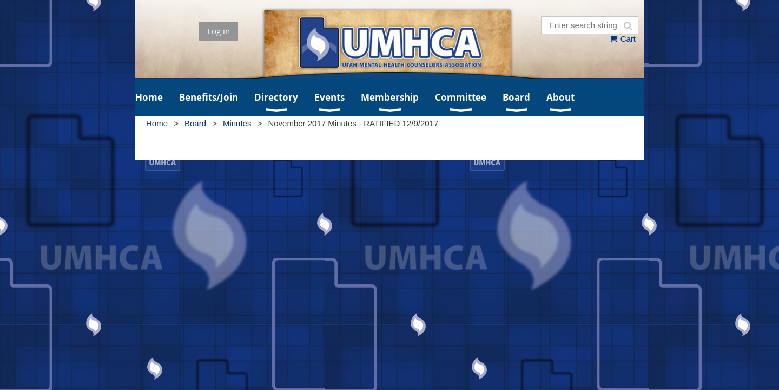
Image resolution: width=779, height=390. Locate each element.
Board (195, 123)
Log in (218, 30)
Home (157, 123)
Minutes (237, 123)
